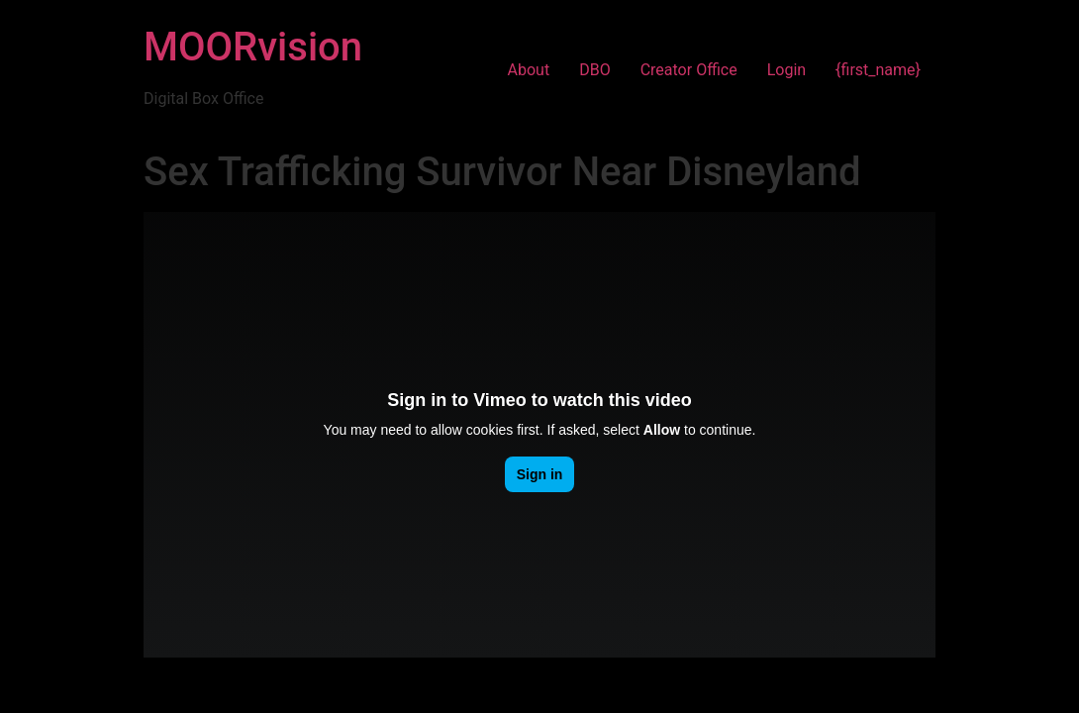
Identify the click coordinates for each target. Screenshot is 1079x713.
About (529, 69)
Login (786, 69)
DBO (594, 69)
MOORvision (253, 47)
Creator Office (688, 69)
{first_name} (878, 69)
